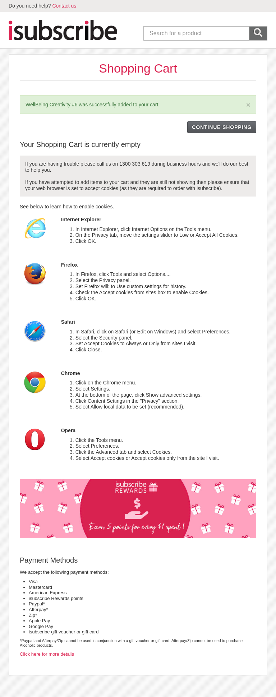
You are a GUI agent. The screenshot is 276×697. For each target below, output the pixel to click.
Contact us (64, 6)
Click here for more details (47, 654)
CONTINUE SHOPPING (222, 127)
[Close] (248, 105)
